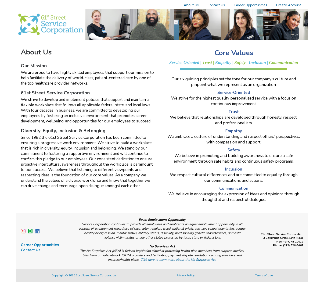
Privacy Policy (185, 275)
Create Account (288, 5)
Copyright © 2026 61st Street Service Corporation (83, 275)
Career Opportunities (250, 5)
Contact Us (216, 5)
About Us (191, 5)
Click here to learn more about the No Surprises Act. (178, 259)
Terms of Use (264, 275)
